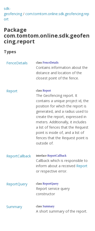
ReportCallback (18, 156)
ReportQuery (16, 184)
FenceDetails (17, 63)
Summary (14, 206)
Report (11, 91)
